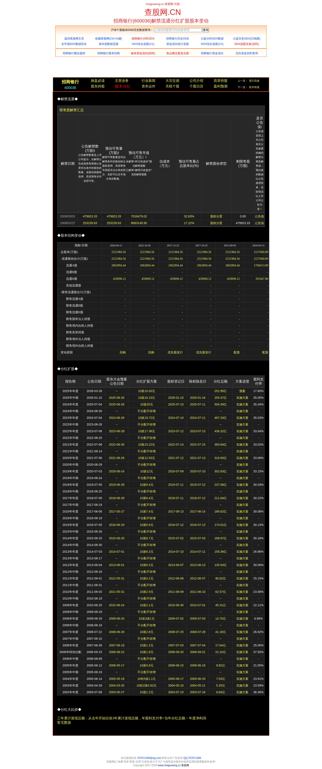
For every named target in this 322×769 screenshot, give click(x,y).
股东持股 (98, 86)
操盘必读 (98, 80)
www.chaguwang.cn (169, 765)
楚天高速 (254, 80)
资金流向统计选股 (177, 44)
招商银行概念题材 (74, 53)
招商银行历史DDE (177, 38)
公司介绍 (196, 80)
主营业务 (122, 80)
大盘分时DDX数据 (212, 38)
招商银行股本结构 (108, 53)
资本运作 (148, 86)
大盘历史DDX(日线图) (246, 38)
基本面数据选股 (108, 44)
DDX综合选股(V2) (212, 44)
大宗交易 (172, 80)
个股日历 (196, 86)
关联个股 (172, 86)
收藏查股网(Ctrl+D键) (108, 38)
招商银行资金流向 (212, 53)
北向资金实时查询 (246, 53)
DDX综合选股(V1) (143, 44)
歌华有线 (254, 87)
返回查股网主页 (74, 38)
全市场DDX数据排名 (74, 44)
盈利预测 (220, 86)
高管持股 (220, 80)
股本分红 (122, 86)
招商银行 (70, 81)
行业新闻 (148, 80)
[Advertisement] (161, 67)
